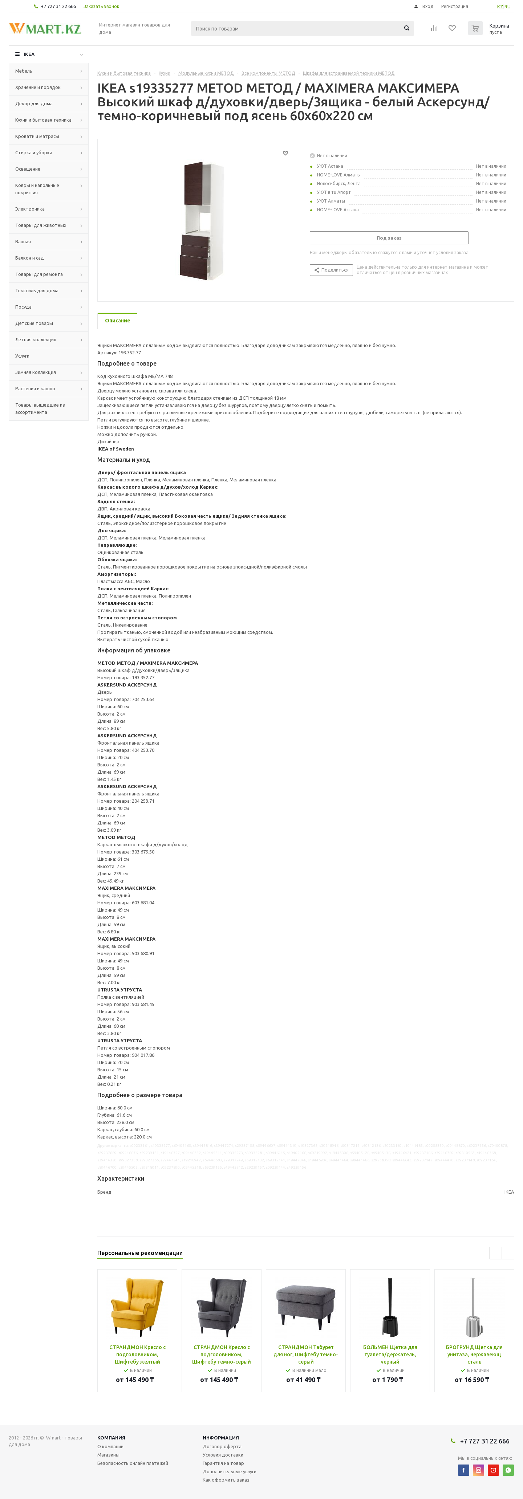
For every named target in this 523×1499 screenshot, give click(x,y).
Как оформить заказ (226, 1479)
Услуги (22, 355)
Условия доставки (223, 1454)
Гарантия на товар (223, 1463)
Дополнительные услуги (229, 1471)
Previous (496, 1253)
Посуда (23, 306)
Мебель (23, 70)
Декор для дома (34, 103)
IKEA (29, 54)
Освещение (27, 168)
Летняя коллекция (35, 339)
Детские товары (34, 323)
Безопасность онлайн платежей (132, 1463)
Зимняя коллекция (35, 372)
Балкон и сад (29, 257)
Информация (221, 1437)
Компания (111, 1437)
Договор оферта (222, 1446)
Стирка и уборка (33, 152)
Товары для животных (40, 225)
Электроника (30, 208)
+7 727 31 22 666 (58, 6)
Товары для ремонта (39, 274)
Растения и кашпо (35, 388)
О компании (110, 1446)
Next (508, 1253)
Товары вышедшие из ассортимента (40, 408)
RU (507, 6)
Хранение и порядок (38, 87)
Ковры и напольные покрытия (37, 189)
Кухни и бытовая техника (43, 119)
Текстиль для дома (36, 290)
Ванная (23, 241)
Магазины (108, 1454)
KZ (500, 6)
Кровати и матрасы (37, 136)
